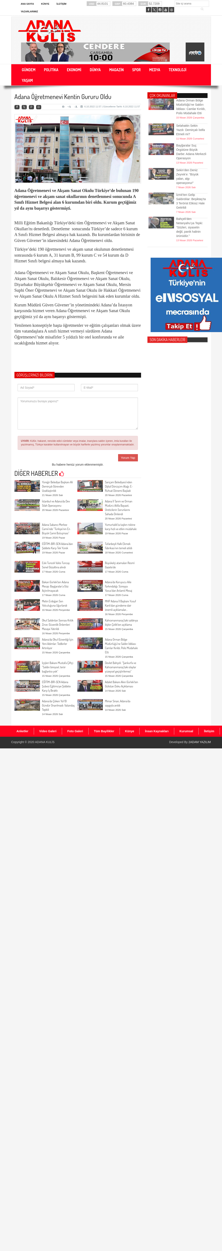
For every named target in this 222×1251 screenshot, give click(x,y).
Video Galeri (48, 731)
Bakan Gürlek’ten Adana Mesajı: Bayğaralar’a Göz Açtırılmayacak (55, 586)
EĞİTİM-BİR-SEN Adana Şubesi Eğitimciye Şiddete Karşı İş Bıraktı (56, 686)
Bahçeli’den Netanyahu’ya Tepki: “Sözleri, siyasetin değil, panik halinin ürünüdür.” (189, 212)
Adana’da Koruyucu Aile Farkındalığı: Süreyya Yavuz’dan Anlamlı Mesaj (118, 586)
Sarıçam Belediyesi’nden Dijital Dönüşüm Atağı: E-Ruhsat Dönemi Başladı (119, 486)
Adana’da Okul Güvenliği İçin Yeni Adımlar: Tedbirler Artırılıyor (57, 644)
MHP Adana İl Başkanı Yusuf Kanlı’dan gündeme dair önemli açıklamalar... (120, 605)
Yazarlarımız (29, 11)
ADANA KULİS (45, 742)
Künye (45, 4)
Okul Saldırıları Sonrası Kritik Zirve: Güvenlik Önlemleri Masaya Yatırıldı (58, 624)
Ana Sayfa (27, 4)
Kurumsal (186, 731)
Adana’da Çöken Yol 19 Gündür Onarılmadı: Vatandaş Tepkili (58, 705)
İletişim (61, 4)
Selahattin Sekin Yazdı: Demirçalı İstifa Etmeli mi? (190, 119)
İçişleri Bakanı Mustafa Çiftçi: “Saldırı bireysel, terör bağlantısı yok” (58, 667)
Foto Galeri (75, 731)
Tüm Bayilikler (104, 731)
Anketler (22, 731)
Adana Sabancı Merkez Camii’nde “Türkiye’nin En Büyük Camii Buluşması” (56, 529)
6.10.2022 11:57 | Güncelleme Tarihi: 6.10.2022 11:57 (110, 106)
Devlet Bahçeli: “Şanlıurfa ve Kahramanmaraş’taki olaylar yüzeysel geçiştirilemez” (120, 667)
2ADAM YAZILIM (199, 742)
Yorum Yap (128, 457)
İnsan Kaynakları (156, 731)
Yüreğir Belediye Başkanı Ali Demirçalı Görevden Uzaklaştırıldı (57, 486)
